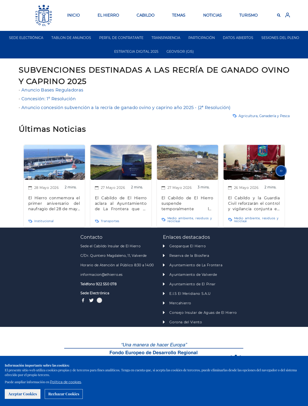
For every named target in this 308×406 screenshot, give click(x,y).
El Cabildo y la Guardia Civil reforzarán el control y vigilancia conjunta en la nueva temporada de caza (254, 204)
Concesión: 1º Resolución (48, 98)
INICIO (73, 15)
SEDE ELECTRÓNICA (26, 38)
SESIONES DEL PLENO (280, 38)
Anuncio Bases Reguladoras (51, 90)
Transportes (110, 221)
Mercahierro (180, 303)
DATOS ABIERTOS (238, 38)
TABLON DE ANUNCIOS (71, 38)
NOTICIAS (212, 15)
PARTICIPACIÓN (201, 38)
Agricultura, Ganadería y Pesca (264, 116)
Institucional (44, 221)
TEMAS (178, 15)
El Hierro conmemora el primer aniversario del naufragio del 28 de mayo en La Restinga (54, 204)
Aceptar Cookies (22, 393)
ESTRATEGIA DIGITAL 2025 (136, 51)
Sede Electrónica (94, 293)
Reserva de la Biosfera (189, 255)
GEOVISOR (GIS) (180, 51)
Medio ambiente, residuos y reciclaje (189, 219)
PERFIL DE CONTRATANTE (121, 38)
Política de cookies (65, 382)
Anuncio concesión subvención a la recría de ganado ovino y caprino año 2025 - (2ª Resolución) (125, 107)
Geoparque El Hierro (187, 246)
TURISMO (248, 15)
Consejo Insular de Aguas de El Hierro (203, 312)
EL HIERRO (108, 15)
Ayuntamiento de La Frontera (195, 265)
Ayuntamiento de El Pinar (192, 284)
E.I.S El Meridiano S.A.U (189, 293)
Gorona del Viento (185, 322)
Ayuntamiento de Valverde (193, 274)
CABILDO (145, 15)
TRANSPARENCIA (166, 38)
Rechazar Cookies (63, 393)
